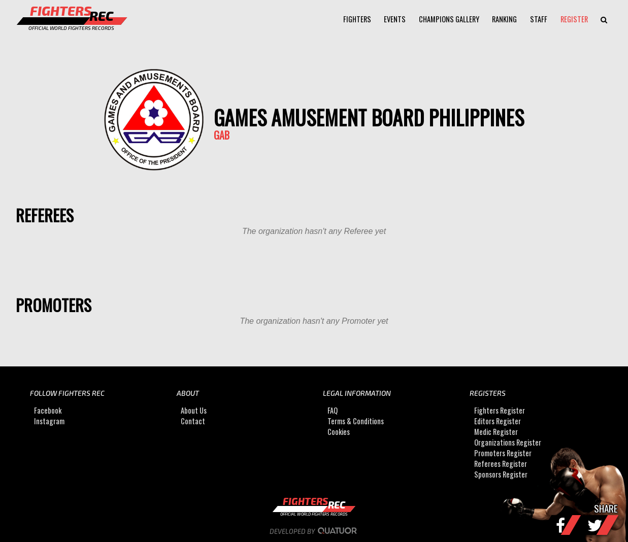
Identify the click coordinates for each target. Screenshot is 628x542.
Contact (193, 421)
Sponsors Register (500, 474)
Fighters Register (499, 410)
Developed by (314, 531)
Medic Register (496, 431)
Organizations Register (507, 442)
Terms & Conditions (355, 421)
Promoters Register (503, 453)
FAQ (332, 410)
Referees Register (500, 463)
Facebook (47, 410)
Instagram (49, 421)
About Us (194, 410)
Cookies (338, 431)
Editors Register (497, 421)
